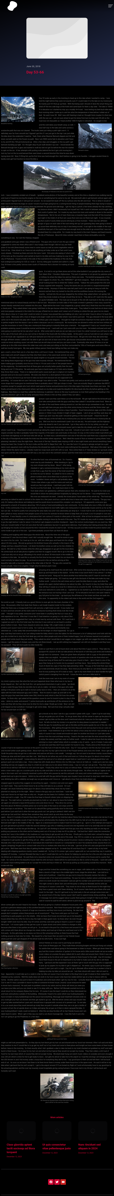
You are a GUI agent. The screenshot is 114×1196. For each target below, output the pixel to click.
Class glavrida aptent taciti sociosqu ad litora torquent (21, 1148)
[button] (3, 1139)
